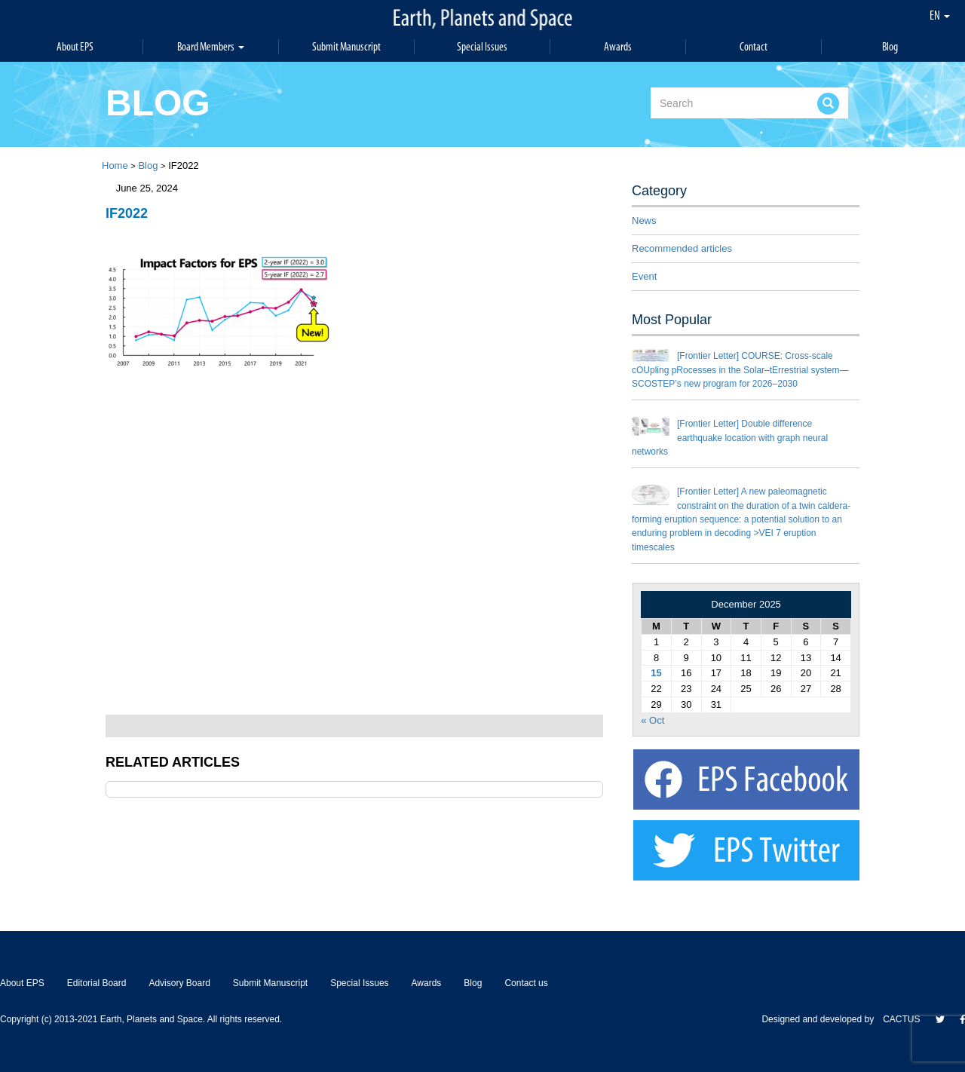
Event (644, 276)
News (644, 220)
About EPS (75, 46)
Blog (890, 46)
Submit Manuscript (346, 46)
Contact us (525, 983)
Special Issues (482, 46)
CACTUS (901, 1019)
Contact (753, 46)
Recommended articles (682, 248)
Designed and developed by (822, 1019)
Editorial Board (97, 983)
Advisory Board (179, 983)
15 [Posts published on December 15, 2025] (656, 672)
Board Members (211, 46)
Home (115, 165)
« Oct (652, 720)
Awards (618, 46)
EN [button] (940, 15)
